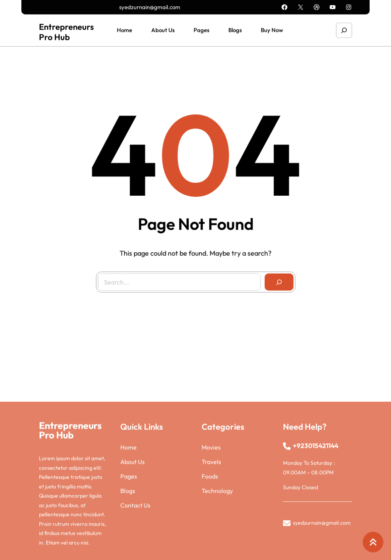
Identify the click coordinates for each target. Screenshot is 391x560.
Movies (211, 487)
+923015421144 (315, 485)
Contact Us (135, 545)
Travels (211, 501)
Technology (217, 530)
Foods (210, 516)
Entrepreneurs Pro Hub (66, 31)
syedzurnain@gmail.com (149, 6)
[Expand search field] (344, 29)
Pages (128, 516)
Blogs (127, 530)
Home (128, 487)
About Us (132, 501)
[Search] (277, 280)
